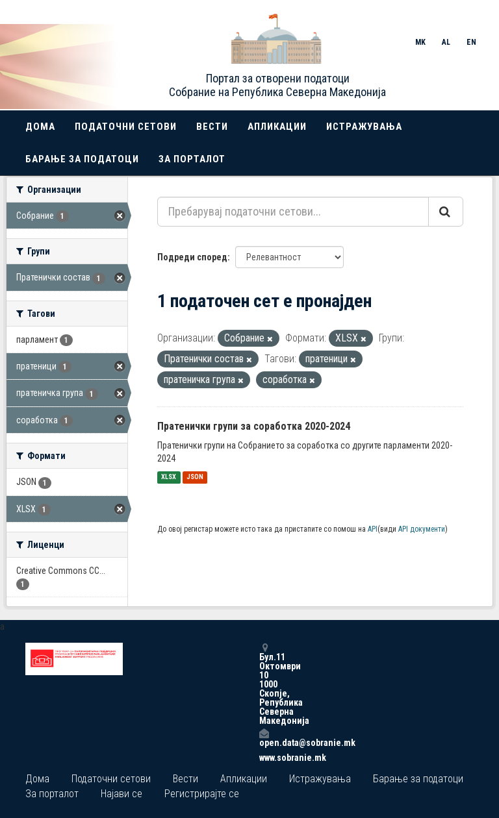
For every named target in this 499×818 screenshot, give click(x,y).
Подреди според (192, 257)
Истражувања (364, 126)
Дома (40, 126)
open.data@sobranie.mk (263, 737)
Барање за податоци (82, 159)
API (372, 529)
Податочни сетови (126, 126)
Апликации (277, 126)
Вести (212, 126)
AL (446, 42)
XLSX (168, 477)
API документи (421, 529)
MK (420, 42)
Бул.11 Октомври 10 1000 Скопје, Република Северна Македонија (263, 684)
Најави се (121, 793)
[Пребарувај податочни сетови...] (293, 212)
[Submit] (445, 212)
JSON (194, 477)
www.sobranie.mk (263, 757)
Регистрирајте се (201, 793)
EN (471, 42)
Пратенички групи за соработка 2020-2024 (253, 426)
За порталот (192, 159)
